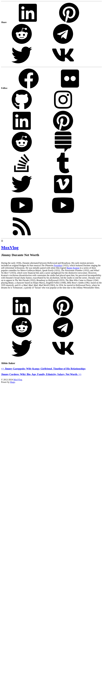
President (58, 265)
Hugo (12, 382)
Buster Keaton (73, 268)
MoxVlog (17, 379)
